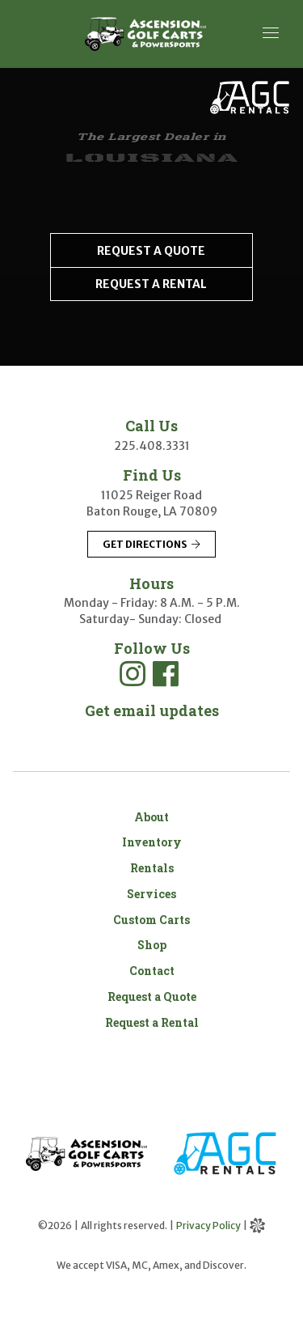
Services (151, 893)
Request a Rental (152, 1022)
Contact (152, 970)
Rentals (152, 868)
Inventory (152, 842)
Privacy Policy (208, 1225)
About (151, 817)
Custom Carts (151, 919)
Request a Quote (151, 996)
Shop (151, 944)
